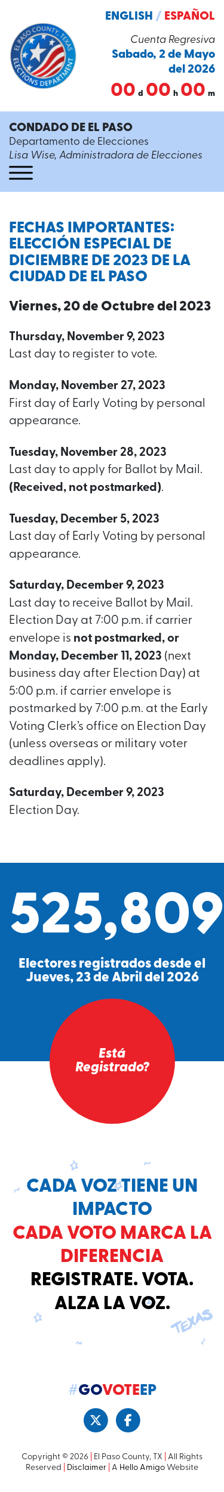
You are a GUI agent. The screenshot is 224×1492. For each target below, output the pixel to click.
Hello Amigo (142, 1467)
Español (189, 17)
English (129, 17)
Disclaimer (86, 1467)
